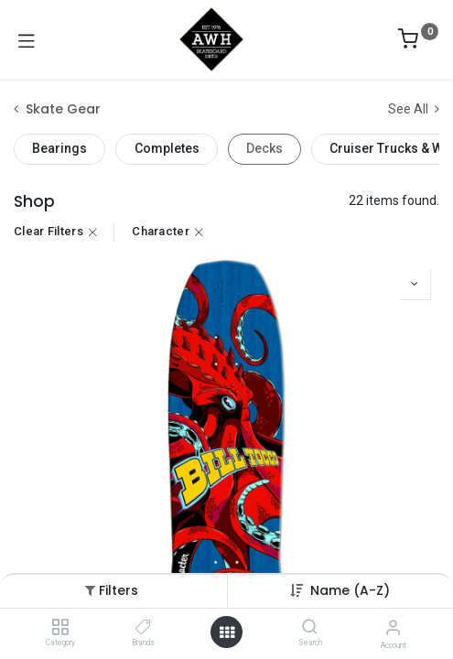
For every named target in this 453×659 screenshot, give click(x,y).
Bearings (59, 148)
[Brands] (143, 628)
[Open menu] (227, 632)
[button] (350, 590)
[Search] (309, 628)
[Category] (60, 628)
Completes (167, 148)
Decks (264, 148)
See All (413, 109)
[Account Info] (393, 627)
